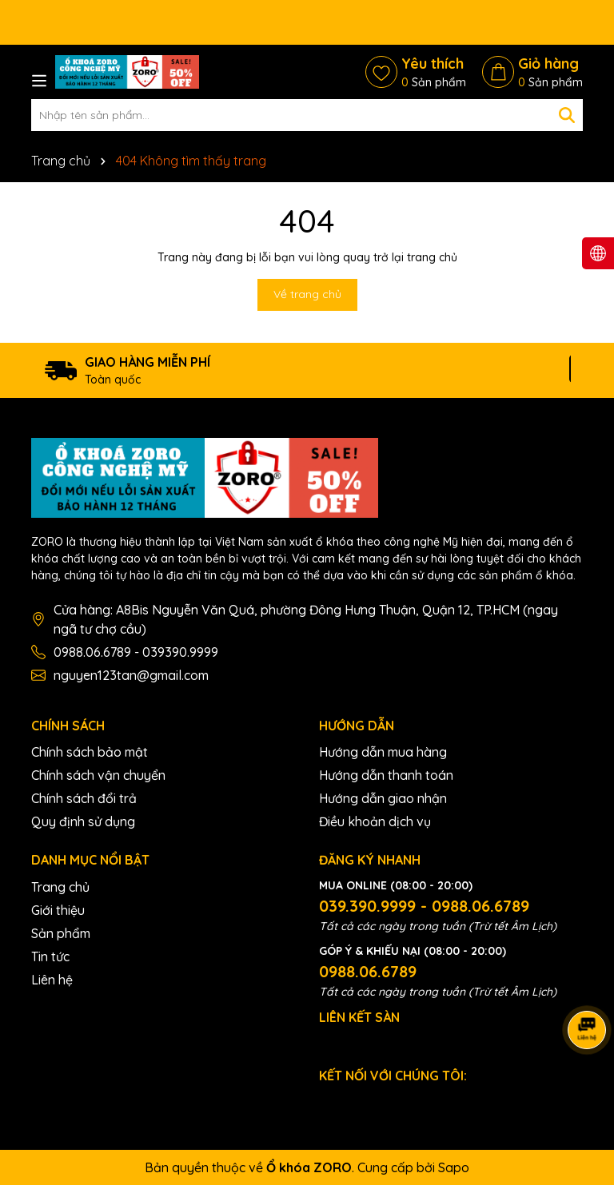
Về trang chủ (307, 294)
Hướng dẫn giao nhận (383, 798)
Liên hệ (52, 980)
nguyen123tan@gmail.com (131, 675)
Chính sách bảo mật (89, 752)
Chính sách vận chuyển (98, 775)
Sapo (453, 1167)
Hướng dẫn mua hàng (383, 752)
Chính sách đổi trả (84, 798)
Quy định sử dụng (83, 821)
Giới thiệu (58, 910)
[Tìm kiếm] (567, 115)
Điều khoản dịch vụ (375, 821)
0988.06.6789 (368, 971)
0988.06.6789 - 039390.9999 (136, 652)
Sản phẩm (60, 933)
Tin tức (50, 956)
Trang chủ (60, 887)
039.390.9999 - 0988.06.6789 (424, 906)
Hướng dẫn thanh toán (386, 775)
